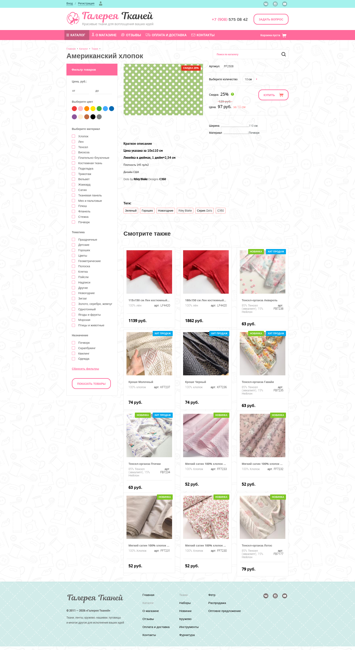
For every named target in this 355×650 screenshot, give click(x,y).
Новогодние (165, 210)
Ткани (94, 48)
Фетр (212, 595)
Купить (269, 95)
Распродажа (218, 603)
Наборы (185, 603)
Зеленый (130, 210)
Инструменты (189, 627)
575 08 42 (230, 19)
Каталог (75, 35)
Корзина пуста (273, 35)
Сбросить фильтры (85, 369)
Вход (69, 3)
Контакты (203, 35)
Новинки (185, 611)
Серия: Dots (204, 210)
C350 (220, 210)
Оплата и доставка (166, 35)
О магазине (104, 34)
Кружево (185, 619)
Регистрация (86, 3)
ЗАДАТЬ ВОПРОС (271, 19)
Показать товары (91, 384)
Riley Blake (185, 210)
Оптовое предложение (219, 613)
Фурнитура (187, 635)
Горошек (147, 210)
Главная (71, 48)
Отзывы (131, 35)
